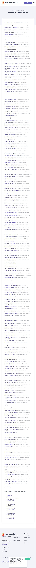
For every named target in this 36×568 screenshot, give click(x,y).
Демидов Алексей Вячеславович (11, 130)
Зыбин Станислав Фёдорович (10, 165)
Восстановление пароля (6, 552)
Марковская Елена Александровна (11, 277)
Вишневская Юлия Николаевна (10, 93)
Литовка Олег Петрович (9, 252)
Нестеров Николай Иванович (10, 304)
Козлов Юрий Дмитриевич (9, 208)
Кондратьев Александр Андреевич (11, 218)
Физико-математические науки (12, 512)
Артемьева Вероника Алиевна (10, 40)
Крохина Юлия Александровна (10, 231)
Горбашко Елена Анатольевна (10, 120)
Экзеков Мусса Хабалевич (9, 472)
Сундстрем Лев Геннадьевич (10, 410)
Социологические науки (11, 508)
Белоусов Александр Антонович (11, 60)
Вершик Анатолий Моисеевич (10, 89)
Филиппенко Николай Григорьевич (11, 432)
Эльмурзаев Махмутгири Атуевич (11, 476)
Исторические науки (10, 500)
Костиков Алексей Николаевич (10, 227)
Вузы (25, 538)
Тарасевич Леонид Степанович (10, 420)
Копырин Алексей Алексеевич (10, 222)
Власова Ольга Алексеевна (10, 97)
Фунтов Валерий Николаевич (10, 439)
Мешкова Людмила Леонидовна (11, 285)
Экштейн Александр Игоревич (10, 474)
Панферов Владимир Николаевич (11, 325)
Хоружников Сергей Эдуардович (11, 447)
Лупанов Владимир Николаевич (10, 255)
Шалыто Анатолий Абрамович (10, 461)
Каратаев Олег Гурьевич (9, 181)
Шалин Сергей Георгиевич (9, 459)
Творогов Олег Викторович (10, 422)
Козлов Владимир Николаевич (10, 207)
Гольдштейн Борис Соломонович (11, 117)
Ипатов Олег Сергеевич (9, 172)
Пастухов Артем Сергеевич (10, 326)
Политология (9, 505)
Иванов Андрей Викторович (10, 167)
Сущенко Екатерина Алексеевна (11, 415)
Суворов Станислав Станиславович (11, 404)
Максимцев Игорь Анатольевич (10, 268)
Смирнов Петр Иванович (9, 384)
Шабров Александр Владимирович (11, 457)
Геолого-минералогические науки (13, 498)
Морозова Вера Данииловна (10, 297)
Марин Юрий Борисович (9, 275)
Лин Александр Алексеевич (10, 246)
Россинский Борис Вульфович (10, 357)
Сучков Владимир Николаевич (10, 414)
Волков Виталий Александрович (10, 99)
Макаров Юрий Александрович (10, 263)
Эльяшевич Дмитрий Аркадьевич (11, 477)
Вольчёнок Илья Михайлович (10, 104)
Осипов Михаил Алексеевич (10, 318)
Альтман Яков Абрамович (9, 32)
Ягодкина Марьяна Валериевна (10, 483)
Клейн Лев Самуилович (9, 193)
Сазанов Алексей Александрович (11, 370)
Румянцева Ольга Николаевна (10, 364)
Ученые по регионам (17, 538)
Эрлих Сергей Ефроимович (9, 479)
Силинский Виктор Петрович (10, 378)
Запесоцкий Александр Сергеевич (11, 160)
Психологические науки (11, 506)
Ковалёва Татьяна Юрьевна (10, 205)
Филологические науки (11, 513)
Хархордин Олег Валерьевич (10, 444)
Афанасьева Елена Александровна (11, 44)
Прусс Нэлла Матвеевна (9, 345)
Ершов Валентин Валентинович (10, 150)
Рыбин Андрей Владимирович (10, 368)
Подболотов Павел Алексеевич (10, 335)
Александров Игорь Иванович (10, 25)
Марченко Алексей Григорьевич (10, 280)
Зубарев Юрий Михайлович (10, 164)
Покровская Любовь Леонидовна (11, 337)
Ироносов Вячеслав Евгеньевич (10, 174)
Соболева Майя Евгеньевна (10, 392)
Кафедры (26, 540)
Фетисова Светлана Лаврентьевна (11, 429)
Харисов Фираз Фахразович (10, 442)
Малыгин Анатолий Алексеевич (10, 270)
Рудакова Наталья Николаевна (10, 359)
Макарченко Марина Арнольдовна (11, 266)
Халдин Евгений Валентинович (10, 440)
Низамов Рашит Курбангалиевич (10, 306)
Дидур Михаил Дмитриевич (10, 136)
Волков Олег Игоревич (9, 103)
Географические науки (11, 496)
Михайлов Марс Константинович (11, 289)
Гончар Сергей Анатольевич (10, 118)
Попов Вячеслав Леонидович (10, 342)
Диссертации (26, 542)
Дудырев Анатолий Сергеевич (10, 137)
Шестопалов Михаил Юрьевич (10, 466)
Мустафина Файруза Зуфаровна (10, 299)
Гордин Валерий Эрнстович (10, 122)
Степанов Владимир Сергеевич (10, 400)
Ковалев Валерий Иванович (10, 203)
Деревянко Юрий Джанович (10, 134)
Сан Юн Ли (7, 371)
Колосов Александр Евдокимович (11, 215)
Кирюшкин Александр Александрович (12, 190)
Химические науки (10, 515)
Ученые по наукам (16, 537)
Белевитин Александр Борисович (11, 58)
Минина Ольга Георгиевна (9, 287)
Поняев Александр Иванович (10, 340)
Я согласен (27, 558)
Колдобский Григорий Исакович (10, 210)
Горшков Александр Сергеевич (10, 124)
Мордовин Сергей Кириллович (10, 294)
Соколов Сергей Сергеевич (10, 394)
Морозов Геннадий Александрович (11, 296)
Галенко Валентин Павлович (10, 106)
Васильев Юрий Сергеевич (9, 86)
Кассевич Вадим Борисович (10, 188)
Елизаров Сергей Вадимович (10, 146)
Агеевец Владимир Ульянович (10, 23)
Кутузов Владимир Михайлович (10, 236)
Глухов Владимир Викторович (10, 111)
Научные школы (27, 535)
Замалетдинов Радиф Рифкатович (11, 158)
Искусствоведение (10, 499)
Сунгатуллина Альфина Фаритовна (11, 408)
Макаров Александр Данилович (10, 260)
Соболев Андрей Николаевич (10, 388)
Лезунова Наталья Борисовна (10, 243)
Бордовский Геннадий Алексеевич (11, 71)
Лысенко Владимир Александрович (11, 257)
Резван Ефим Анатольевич (9, 347)
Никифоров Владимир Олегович (10, 308)
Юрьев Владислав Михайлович (10, 481)
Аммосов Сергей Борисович (10, 34)
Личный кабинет (28, 2)
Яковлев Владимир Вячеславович (11, 484)
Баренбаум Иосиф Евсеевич (10, 53)
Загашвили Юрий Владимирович (10, 155)
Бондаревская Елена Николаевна (11, 66)
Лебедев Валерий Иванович (10, 238)
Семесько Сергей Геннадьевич (10, 377)
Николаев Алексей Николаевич (10, 311)
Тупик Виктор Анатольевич (10, 425)
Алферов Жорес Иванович (9, 30)
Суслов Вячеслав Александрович (11, 412)
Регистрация (4, 551)
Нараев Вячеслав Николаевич (10, 303)
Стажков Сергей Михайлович (10, 395)
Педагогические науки (11, 504)
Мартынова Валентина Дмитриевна (11, 279)
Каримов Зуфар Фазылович (10, 185)
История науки (27, 537)
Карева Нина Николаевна (9, 183)
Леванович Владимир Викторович (11, 239)
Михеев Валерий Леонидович (10, 290)
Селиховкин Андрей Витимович (10, 375)
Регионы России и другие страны (18, 10)
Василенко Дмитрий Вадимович (10, 82)
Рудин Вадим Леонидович (9, 361)
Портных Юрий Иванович (9, 343)
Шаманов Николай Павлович (10, 462)
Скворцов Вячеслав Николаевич (11, 380)
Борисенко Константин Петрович (11, 74)
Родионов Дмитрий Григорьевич (10, 352)
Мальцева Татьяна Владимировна (11, 273)
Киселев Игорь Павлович (9, 192)
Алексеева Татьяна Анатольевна (11, 29)
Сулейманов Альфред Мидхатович (11, 407)
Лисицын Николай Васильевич (10, 248)
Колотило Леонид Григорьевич (10, 217)
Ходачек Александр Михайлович (11, 446)
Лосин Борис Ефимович (9, 253)
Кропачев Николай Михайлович (10, 229)
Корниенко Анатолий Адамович (10, 225)
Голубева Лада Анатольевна (10, 115)
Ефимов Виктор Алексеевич (10, 151)
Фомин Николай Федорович (10, 435)
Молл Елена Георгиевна (9, 292)
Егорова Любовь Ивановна (10, 144)
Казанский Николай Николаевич (10, 176)
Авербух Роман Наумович (9, 22)
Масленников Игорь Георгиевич (10, 283)
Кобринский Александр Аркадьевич (11, 200)
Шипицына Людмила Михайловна (11, 470)
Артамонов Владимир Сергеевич (11, 37)
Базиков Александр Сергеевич (10, 49)
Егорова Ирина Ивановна (9, 143)
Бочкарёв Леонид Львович (10, 76)
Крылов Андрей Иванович (9, 232)
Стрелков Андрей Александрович (11, 402)
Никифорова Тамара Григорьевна (11, 309)
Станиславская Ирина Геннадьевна (11, 397)
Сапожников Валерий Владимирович (11, 373)
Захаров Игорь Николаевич (10, 162)
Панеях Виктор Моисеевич (9, 323)
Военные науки (9, 495)
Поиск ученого (16, 535)
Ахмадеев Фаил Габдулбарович (10, 46)
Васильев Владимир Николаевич (11, 84)
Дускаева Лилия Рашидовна (10, 139)
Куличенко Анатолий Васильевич (11, 234)
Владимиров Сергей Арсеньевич (11, 94)
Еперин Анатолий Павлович (10, 148)
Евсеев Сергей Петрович (9, 141)
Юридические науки (10, 518)
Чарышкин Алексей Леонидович (10, 452)
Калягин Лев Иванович (9, 178)
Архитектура (9, 492)
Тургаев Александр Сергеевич (10, 427)
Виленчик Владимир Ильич (9, 91)
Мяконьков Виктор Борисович (10, 301)
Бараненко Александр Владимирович (11, 51)
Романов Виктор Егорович (9, 354)
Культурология (9, 501)
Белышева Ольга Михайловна (10, 61)
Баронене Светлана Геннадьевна (11, 54)
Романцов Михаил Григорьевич (10, 356)
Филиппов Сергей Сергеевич (10, 434)
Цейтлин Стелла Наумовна (10, 451)
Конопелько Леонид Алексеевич (11, 220)
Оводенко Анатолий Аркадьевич (11, 313)
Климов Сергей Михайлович (10, 195)
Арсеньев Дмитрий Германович (10, 36)
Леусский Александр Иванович (10, 245)
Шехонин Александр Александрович (11, 467)
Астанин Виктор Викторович (10, 42)
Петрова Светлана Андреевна (10, 332)
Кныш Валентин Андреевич (10, 197)
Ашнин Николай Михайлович (10, 47)
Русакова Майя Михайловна (10, 366)
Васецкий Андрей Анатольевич (10, 80)
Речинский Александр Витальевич (11, 350)
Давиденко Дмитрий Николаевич (11, 129)
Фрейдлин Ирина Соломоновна (10, 437)
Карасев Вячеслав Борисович (10, 179)
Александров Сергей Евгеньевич (11, 27)
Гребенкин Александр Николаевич (11, 125)
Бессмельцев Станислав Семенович (11, 63)
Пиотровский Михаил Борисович (11, 333)
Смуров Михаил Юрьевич (9, 387)
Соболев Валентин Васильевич (10, 390)
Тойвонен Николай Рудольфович (11, 424)
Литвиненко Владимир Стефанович (11, 250)
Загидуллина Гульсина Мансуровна (11, 157)
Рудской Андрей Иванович (9, 363)
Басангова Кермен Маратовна (10, 56)
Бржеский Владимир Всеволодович (11, 79)
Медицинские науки (10, 503)
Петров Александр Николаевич (10, 330)
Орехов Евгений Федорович (10, 316)
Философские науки (10, 514)
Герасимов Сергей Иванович (10, 108)
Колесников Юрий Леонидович (10, 212)
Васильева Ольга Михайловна (10, 87)
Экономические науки (11, 517)
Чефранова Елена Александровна (11, 455)
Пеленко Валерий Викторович (10, 328)
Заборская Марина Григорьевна (10, 153)
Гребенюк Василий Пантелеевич (11, 127)
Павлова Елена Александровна (10, 320)
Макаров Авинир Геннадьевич (10, 259)
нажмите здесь (14, 564)
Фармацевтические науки (11, 510)
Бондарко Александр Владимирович (11, 68)
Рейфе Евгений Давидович (9, 349)
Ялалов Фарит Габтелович (9, 487)
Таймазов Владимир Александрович (11, 417)
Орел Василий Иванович (9, 315)
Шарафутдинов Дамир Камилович (11, 464)
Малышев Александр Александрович (11, 272)
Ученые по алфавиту (17, 540)
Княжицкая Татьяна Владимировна (11, 198)
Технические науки (10, 509)
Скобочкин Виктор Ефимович (10, 382)
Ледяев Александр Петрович (10, 241)
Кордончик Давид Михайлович (10, 224)
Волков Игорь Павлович (9, 101)
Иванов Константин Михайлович (11, 169)
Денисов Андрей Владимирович (10, 132)
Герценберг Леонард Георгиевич (11, 110)
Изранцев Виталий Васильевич (10, 171)
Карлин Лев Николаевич (9, 186)
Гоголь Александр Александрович (11, 113)
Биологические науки (10, 494)
